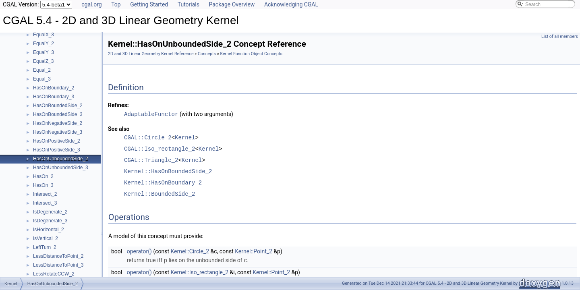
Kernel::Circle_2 (190, 251)
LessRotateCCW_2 (54, 274)
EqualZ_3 (43, 61)
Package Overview (232, 4)
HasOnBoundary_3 (53, 96)
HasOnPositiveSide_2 (56, 141)
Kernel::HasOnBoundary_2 (163, 182)
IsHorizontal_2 (48, 229)
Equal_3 (42, 79)
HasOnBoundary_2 (53, 88)
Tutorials (188, 4)
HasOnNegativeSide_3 (57, 132)
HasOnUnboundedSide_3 (60, 167)
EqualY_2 (43, 43)
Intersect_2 (45, 194)
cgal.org (91, 4)
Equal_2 (42, 70)
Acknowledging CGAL (291, 4)
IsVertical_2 (45, 238)
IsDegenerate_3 (50, 221)
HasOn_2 (43, 176)
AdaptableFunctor (151, 114)
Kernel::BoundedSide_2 (159, 193)
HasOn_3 (43, 185)
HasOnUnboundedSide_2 (60, 159)
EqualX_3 (43, 34)
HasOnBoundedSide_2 (58, 105)
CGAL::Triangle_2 (151, 160)
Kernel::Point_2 (253, 251)
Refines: (118, 105)
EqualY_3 (43, 52)
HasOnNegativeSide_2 (57, 123)
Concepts (207, 53)
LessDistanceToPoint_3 (58, 265)
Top (116, 4)
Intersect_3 (45, 203)
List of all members (559, 36)
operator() (139, 251)
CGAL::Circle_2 (148, 137)
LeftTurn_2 (44, 247)
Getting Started (149, 4)
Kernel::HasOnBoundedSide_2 (168, 171)
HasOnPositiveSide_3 (56, 150)
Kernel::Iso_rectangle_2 (200, 271)
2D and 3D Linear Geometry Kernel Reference (151, 53)
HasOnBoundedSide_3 (58, 114)
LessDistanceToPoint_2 (58, 256)
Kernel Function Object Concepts (251, 53)
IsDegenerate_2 (50, 212)
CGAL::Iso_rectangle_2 (159, 148)
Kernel (185, 137)
